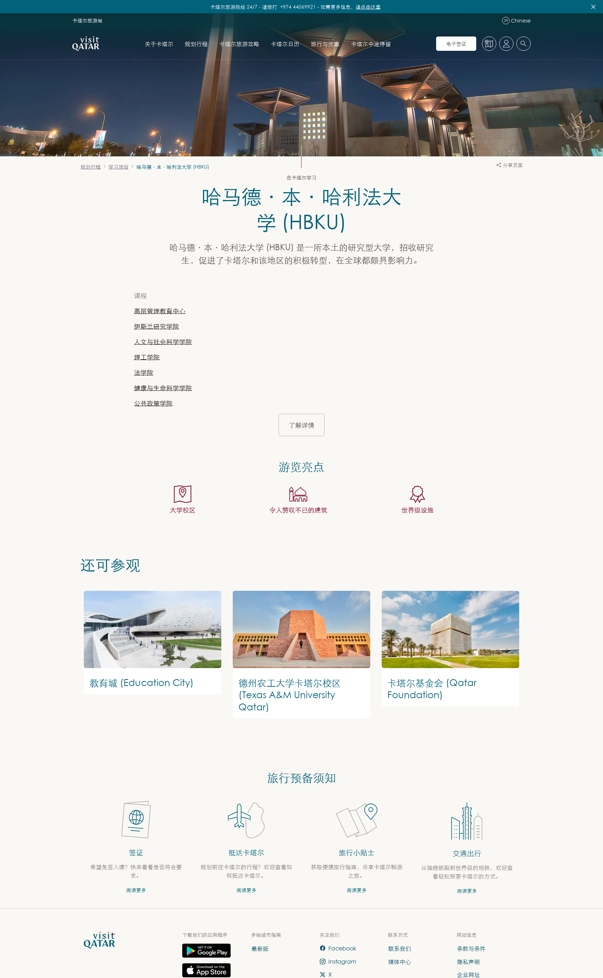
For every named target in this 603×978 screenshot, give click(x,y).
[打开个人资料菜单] (506, 44)
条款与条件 (471, 948)
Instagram (338, 961)
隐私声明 (468, 961)
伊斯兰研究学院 (156, 326)
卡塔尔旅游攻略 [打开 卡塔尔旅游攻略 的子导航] (239, 44)
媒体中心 (399, 961)
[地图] (489, 44)
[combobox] (523, 44)
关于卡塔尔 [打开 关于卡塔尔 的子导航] (159, 44)
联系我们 (399, 948)
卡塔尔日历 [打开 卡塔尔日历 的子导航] (285, 44)
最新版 (260, 948)
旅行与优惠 (325, 44)
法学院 (143, 372)
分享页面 (510, 164)
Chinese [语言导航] (516, 20)
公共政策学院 (153, 403)
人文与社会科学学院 (163, 341)
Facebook (338, 948)
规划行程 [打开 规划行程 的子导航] (196, 44)
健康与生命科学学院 (163, 387)
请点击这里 (368, 6)
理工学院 (147, 356)
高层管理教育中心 (159, 310)
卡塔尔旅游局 (87, 20)
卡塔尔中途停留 (371, 44)
